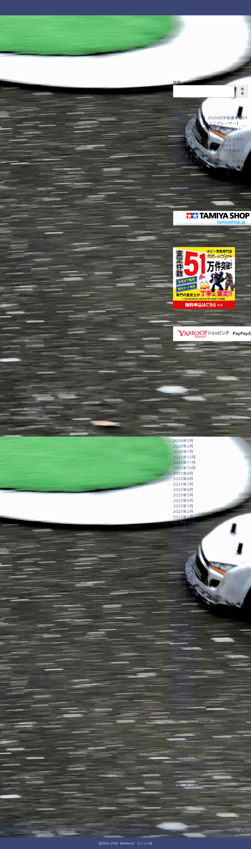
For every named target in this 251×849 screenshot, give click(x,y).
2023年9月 (183, 604)
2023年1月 (183, 647)
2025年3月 (183, 506)
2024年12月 (184, 522)
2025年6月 (183, 489)
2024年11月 (184, 527)
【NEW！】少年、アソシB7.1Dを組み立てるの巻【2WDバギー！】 (208, 153)
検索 (177, 82)
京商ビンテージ (187, 790)
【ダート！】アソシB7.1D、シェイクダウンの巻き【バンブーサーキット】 (208, 142)
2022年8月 (183, 674)
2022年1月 (183, 712)
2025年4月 (183, 500)
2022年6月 (183, 685)
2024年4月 (183, 565)
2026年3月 (183, 440)
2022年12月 (184, 653)
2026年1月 (183, 451)
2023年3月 (183, 636)
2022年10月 (184, 663)
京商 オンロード (189, 785)
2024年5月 (183, 560)
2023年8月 (183, 609)
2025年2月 (183, 511)
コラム (179, 752)
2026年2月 (183, 446)
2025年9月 (183, 473)
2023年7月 (183, 614)
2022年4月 (183, 696)
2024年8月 (183, 544)
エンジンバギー (187, 747)
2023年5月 (183, 625)
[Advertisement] (210, 389)
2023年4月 (183, 631)
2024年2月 (183, 576)
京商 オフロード (189, 779)
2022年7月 (183, 680)
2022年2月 (183, 707)
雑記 (177, 801)
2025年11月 (184, 462)
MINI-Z (179, 741)
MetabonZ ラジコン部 (125, 7)
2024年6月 (183, 555)
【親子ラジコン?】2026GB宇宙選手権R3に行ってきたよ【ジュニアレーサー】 (210, 120)
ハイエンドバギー (189, 774)
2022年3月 (183, 702)
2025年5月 (183, 495)
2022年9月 (183, 669)
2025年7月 (183, 484)
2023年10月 (184, 598)
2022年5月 (183, 691)
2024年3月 (183, 571)
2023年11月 (184, 593)
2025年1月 (183, 516)
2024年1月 (183, 582)
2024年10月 (184, 533)
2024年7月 (183, 549)
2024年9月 (183, 538)
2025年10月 (184, 468)
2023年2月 (183, 642)
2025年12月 (184, 457)
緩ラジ (179, 796)
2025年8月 (183, 478)
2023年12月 (184, 587)
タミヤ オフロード (191, 763)
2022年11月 (184, 658)
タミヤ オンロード (191, 768)
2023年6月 (183, 620)
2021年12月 (184, 718)
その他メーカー (187, 757)
